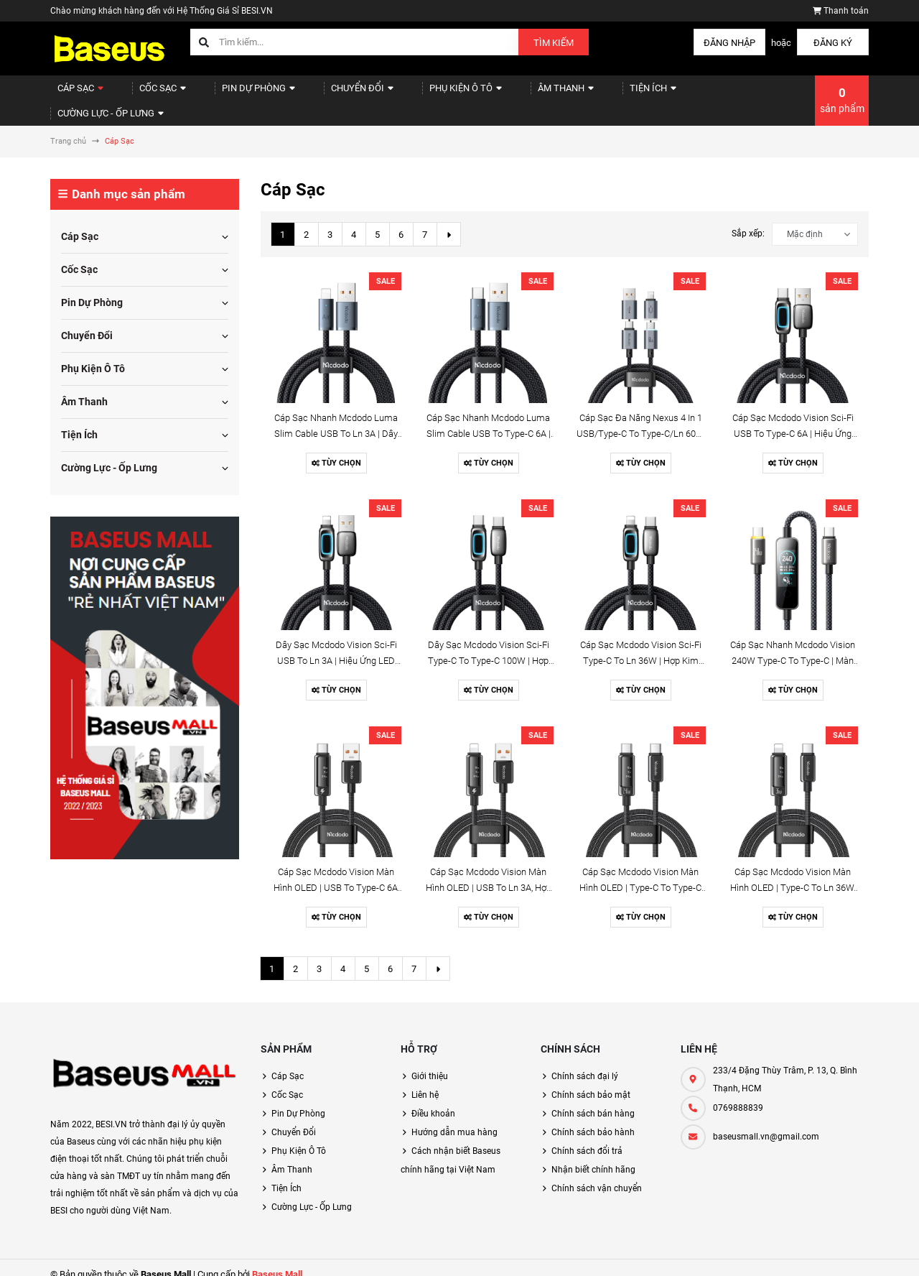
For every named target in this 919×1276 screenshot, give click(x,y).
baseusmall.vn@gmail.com (766, 1124)
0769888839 (738, 1095)
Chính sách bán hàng (593, 1101)
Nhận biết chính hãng (593, 1157)
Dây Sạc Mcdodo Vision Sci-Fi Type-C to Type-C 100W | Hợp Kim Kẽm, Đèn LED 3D (488, 648)
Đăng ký (832, 42)
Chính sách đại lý (584, 1063)
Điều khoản (433, 1101)
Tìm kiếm (553, 42)
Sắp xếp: (748, 221)
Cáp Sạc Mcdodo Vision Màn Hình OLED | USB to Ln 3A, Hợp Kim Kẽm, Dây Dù (488, 875)
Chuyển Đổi (329, 93)
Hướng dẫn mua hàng (454, 1119)
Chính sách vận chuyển (596, 1175)
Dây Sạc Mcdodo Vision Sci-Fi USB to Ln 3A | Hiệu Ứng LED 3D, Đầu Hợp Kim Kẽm (336, 648)
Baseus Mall (277, 1261)
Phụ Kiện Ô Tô (423, 93)
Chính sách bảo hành (593, 1119)
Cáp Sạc (75, 93)
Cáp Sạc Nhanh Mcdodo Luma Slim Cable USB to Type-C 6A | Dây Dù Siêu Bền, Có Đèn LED (488, 420)
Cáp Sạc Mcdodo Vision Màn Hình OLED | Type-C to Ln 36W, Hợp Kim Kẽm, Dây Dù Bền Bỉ (792, 875)
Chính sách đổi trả (586, 1138)
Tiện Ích (590, 93)
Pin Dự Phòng (236, 93)
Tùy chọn (336, 450)
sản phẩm (842, 93)
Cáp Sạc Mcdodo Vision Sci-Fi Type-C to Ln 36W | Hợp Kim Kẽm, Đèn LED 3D (640, 648)
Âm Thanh (513, 93)
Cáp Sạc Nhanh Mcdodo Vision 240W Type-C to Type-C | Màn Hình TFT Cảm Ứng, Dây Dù (792, 648)
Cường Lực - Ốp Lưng (694, 93)
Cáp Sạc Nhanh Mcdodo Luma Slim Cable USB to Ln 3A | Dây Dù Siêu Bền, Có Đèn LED (336, 420)
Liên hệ (425, 1082)
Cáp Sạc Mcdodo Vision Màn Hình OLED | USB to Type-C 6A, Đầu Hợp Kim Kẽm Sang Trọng (336, 875)
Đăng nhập (729, 42)
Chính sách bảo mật (590, 1082)
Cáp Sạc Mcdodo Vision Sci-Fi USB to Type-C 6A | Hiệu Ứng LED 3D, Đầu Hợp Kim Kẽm (793, 420)
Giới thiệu (429, 1063)
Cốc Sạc (149, 93)
